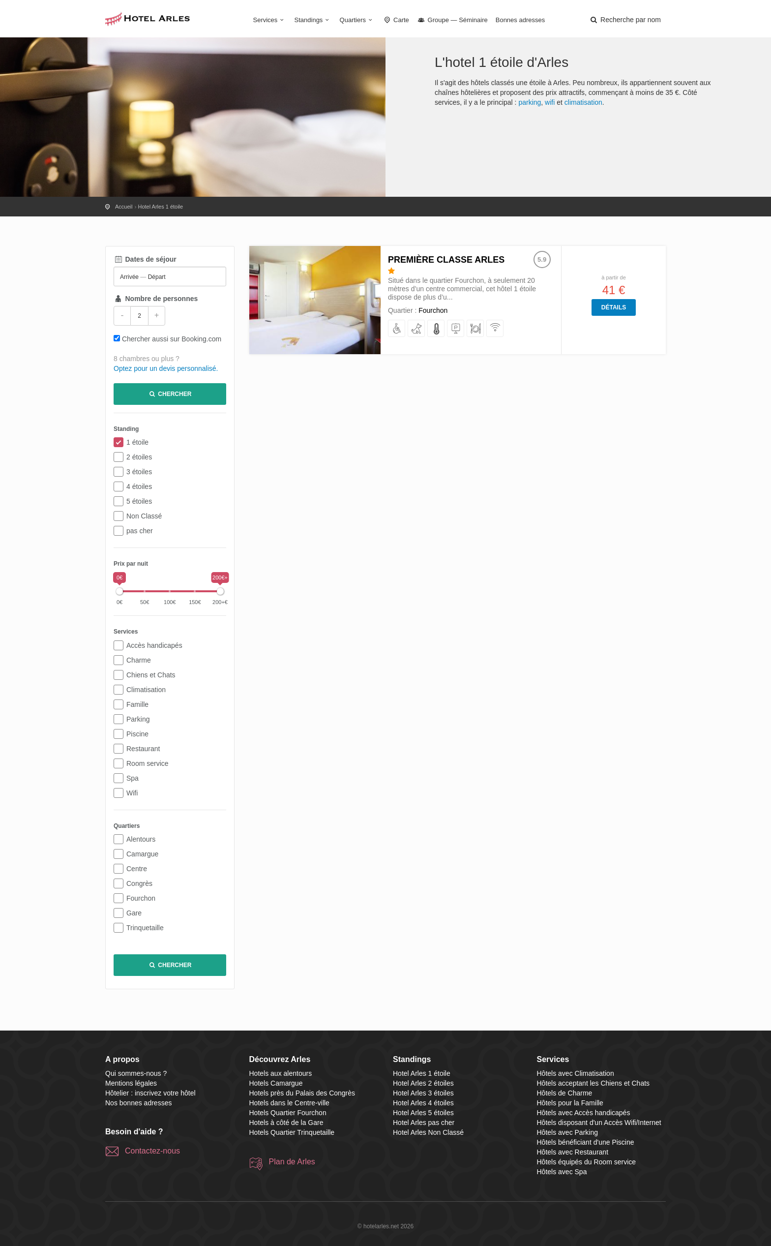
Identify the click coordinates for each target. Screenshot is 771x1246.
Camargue (142, 854)
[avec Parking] (456, 328)
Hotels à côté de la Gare (286, 1122)
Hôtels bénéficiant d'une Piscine (585, 1142)
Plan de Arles (292, 1161)
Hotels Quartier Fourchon (287, 1113)
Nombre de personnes (156, 299)
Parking (137, 719)
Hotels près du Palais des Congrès (302, 1093)
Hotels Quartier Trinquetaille (292, 1132)
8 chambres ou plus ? (146, 359)
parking (529, 102)
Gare (134, 913)
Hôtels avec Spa (562, 1172)
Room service (147, 763)
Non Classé (144, 516)
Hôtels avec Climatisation (575, 1073)
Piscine (137, 734)
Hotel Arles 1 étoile (421, 1073)
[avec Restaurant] (475, 328)
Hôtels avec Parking (567, 1132)
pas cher (139, 531)
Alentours (140, 839)
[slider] (119, 591)
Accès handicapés (154, 645)
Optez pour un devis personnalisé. (166, 368)
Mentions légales (131, 1083)
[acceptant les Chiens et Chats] (416, 328)
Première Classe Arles (446, 260)
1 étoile (137, 442)
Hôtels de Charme (565, 1093)
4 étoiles (139, 486)
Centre (136, 869)
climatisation (583, 102)
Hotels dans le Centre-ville (289, 1103)
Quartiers (357, 20)
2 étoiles (139, 457)
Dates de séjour (145, 259)
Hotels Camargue (276, 1083)
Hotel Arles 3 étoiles (423, 1093)
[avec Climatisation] (436, 328)
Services (270, 20)
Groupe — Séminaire (452, 20)
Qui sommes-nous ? (136, 1073)
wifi (550, 102)
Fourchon (140, 898)
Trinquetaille (145, 928)
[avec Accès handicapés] (397, 328)
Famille (137, 704)
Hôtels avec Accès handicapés (583, 1113)
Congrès (139, 883)
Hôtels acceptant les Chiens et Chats (593, 1083)
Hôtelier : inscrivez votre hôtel (150, 1093)
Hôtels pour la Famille (570, 1103)
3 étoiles (139, 472)
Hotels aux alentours (280, 1073)
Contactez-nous (152, 1151)
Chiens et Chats (151, 675)
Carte (396, 20)
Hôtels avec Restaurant (573, 1152)
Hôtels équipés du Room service (586, 1162)
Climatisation (146, 690)
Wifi (132, 793)
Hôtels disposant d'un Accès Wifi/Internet (599, 1122)
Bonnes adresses (520, 20)
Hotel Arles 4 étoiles (423, 1103)
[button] (625, 20)
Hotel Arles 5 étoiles (423, 1113)
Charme (138, 660)
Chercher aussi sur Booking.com (171, 339)
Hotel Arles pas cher (423, 1122)
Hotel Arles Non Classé (428, 1132)
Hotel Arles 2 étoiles (423, 1083)
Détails (613, 307)
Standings (313, 20)
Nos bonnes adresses (138, 1103)
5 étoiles (139, 501)
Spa (132, 778)
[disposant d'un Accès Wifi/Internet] (495, 328)
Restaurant (143, 749)
